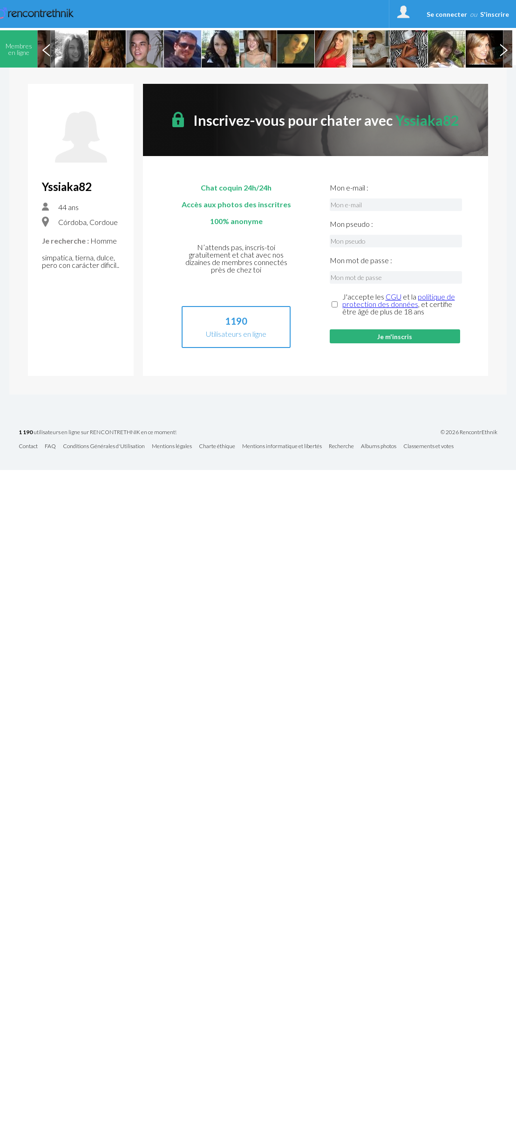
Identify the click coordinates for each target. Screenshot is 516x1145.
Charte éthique (217, 446)
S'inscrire (494, 14)
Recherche (341, 446)
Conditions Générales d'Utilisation (104, 446)
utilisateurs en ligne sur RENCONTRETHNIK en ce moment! (98, 432)
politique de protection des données (398, 300)
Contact (28, 446)
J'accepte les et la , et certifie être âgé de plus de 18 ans (398, 304)
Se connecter (447, 14)
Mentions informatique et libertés (282, 446)
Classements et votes (428, 446)
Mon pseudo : (351, 224)
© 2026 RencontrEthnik (469, 432)
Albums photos (378, 446)
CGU (393, 296)
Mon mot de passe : (361, 260)
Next (503, 49)
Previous (46, 49)
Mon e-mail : (349, 187)
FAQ (50, 446)
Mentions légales (172, 446)
